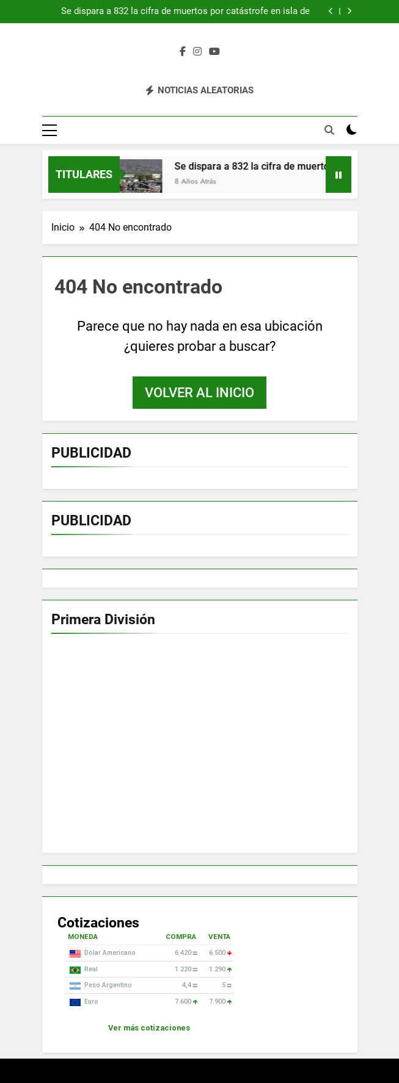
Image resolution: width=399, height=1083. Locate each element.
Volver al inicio (199, 392)
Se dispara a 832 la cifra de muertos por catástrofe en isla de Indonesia (185, 11)
